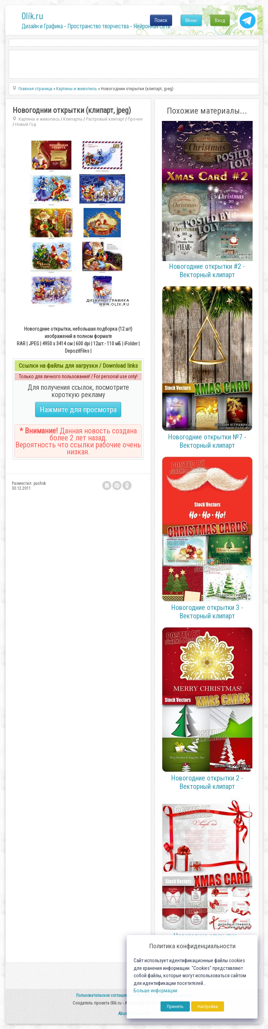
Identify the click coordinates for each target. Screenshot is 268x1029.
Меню (191, 20)
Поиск (161, 20)
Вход (220, 20)
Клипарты (72, 119)
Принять (175, 1006)
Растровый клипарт (105, 119)
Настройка (208, 1006)
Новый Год (25, 124)
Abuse (123, 1013)
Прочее (135, 119)
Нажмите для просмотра (78, 409)
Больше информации (155, 991)
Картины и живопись (39, 119)
